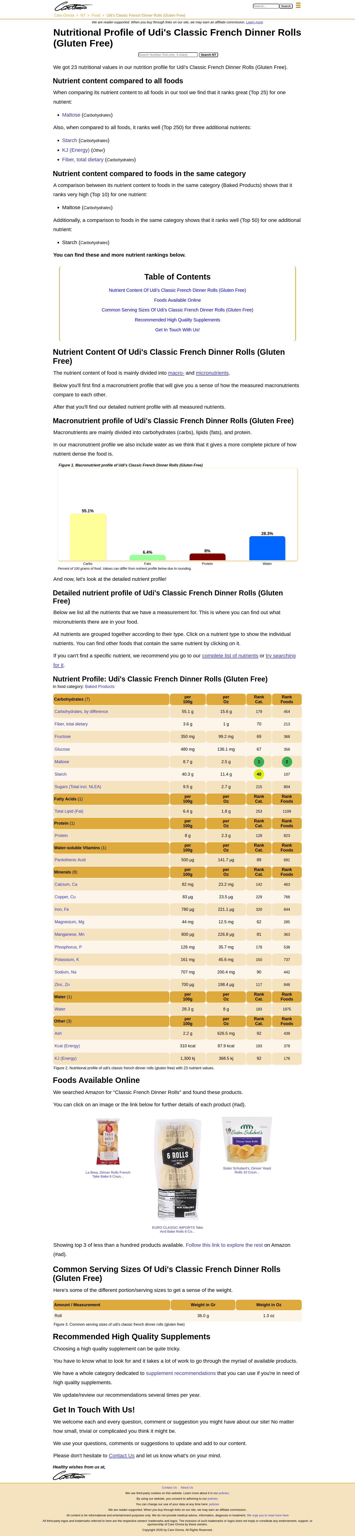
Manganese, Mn (69, 934)
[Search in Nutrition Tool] (168, 54)
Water (59, 1009)
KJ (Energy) (76, 150)
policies (224, 1493)
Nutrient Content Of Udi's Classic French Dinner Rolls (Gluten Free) (177, 290)
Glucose (62, 749)
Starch (69, 140)
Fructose (62, 736)
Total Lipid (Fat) (68, 811)
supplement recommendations (181, 1373)
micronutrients (212, 373)
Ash (58, 1033)
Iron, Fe (61, 909)
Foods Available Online (177, 300)
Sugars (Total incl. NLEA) (77, 786)
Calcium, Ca (65, 884)
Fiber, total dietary (83, 159)
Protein (61, 835)
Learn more (254, 22)
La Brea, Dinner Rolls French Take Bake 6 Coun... (108, 1174)
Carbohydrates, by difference (81, 711)
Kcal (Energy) (67, 1046)
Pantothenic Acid (70, 860)
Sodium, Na (65, 972)
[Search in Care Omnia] (266, 6)
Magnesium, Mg (69, 922)
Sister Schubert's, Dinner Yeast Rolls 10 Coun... (247, 1170)
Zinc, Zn (62, 984)
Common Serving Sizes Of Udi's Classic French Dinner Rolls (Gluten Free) (178, 309)
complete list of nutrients (230, 656)
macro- (176, 373)
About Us (187, 1487)
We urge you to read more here (267, 1515)
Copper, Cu (65, 897)
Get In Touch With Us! (177, 329)
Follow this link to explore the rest (224, 1245)
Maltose (71, 115)
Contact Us (121, 1455)
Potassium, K (66, 959)
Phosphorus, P (68, 947)
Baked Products (99, 686)
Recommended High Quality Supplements (177, 319)
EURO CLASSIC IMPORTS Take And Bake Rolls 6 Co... (177, 1229)
